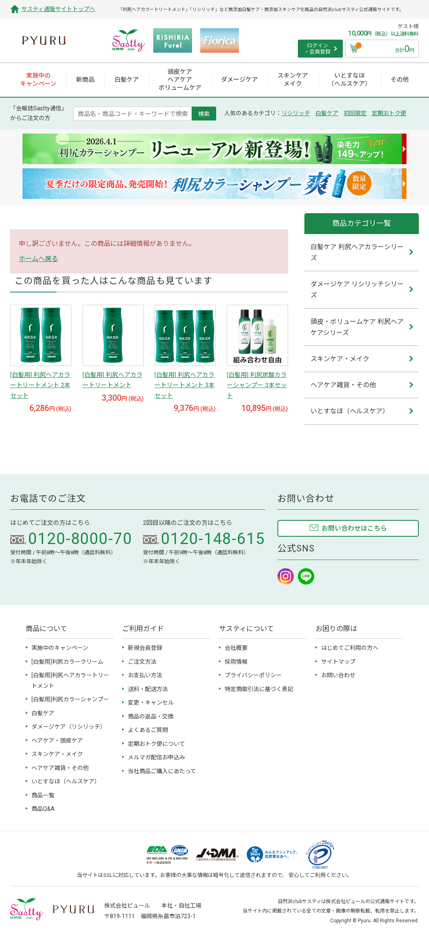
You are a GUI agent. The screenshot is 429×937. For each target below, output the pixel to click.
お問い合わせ (338, 675)
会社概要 (236, 648)
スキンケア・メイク (57, 754)
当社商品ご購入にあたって (162, 771)
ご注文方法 (142, 661)
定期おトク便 (389, 113)
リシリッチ (296, 113)
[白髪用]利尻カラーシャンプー (70, 699)
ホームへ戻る (38, 259)
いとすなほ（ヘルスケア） (65, 781)
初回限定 (355, 113)
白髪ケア (326, 113)
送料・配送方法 (148, 689)
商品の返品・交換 (151, 716)
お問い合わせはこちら (354, 528)
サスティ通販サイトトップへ (58, 9)
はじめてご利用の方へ (349, 648)
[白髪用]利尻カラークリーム (67, 661)
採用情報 (236, 661)
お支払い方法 (145, 675)
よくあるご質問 (148, 730)
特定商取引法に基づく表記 (259, 689)
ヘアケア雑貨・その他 (60, 768)
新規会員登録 (145, 648)
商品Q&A (43, 808)
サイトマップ (338, 661)
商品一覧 (42, 795)
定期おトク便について (156, 744)
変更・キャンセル (151, 702)
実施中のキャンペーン (59, 648)
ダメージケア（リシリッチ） (68, 726)
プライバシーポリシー (253, 675)
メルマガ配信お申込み (156, 757)
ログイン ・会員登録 (317, 48)
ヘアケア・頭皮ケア (57, 740)
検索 (204, 113)
